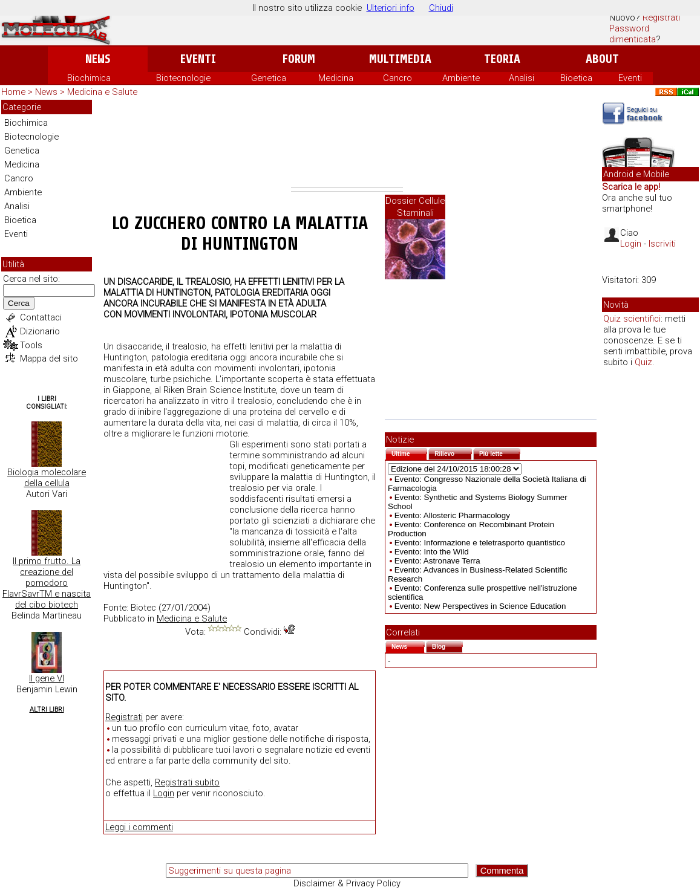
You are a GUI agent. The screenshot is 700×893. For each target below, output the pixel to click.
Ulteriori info (390, 7)
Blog (447, 645)
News (97, 59)
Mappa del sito (49, 358)
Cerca (19, 303)
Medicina (335, 78)
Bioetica (576, 78)
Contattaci (41, 317)
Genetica (268, 78)
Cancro (397, 78)
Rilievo (453, 452)
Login (163, 793)
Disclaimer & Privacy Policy (347, 883)
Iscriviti (662, 243)
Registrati (661, 17)
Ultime (409, 452)
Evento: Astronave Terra (437, 560)
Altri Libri (47, 709)
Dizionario (40, 331)
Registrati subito (187, 782)
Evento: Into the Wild (431, 551)
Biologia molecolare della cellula (46, 478)
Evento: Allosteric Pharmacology (452, 515)
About (602, 59)
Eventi (198, 59)
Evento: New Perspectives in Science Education (480, 606)
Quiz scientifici (632, 318)
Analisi (521, 78)
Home (13, 91)
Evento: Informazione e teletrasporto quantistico (479, 542)
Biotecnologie (183, 78)
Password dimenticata (632, 34)
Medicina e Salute (102, 91)
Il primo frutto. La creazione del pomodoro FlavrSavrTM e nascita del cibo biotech (46, 583)
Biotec (143, 607)
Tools (31, 345)
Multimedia (400, 59)
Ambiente (461, 78)
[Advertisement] (347, 143)
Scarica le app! (631, 186)
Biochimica (89, 78)
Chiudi (441, 7)
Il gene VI (46, 678)
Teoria (502, 59)
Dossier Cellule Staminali (415, 206)
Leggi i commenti (139, 827)
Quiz (643, 362)
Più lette (499, 452)
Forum (298, 59)
